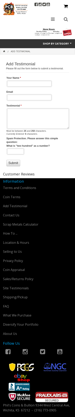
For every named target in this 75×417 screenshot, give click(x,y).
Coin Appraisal (14, 270)
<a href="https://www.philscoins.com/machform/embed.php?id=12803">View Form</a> (37, 114)
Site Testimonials (16, 288)
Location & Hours (16, 242)
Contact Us (11, 215)
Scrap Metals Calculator (20, 224)
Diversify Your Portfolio (20, 324)
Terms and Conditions (19, 188)
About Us (10, 333)
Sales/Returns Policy (18, 279)
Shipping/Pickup (15, 297)
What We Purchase (17, 315)
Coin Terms (11, 197)
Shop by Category (57, 43)
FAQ (6, 306)
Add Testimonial (15, 206)
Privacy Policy (13, 261)
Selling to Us (12, 251)
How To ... (10, 233)
